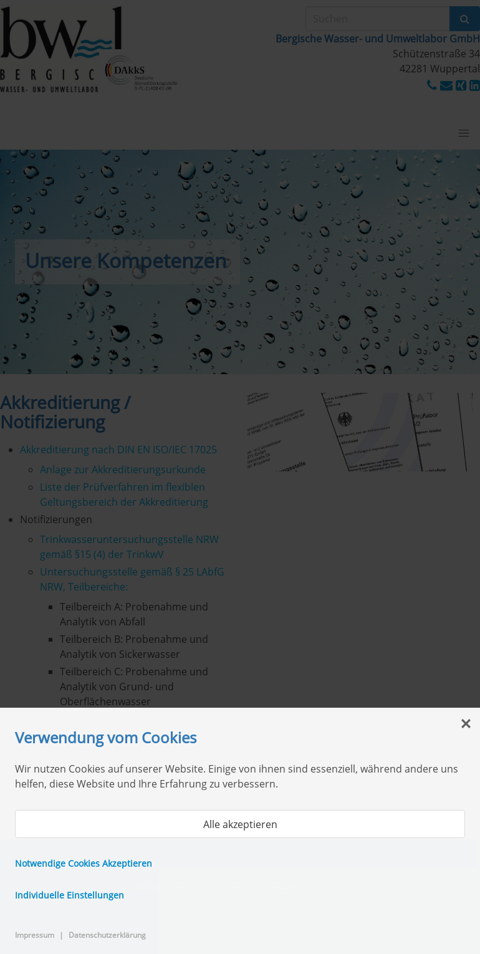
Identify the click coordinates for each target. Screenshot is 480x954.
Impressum (34, 935)
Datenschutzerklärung (107, 935)
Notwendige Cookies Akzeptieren (83, 863)
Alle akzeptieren (240, 824)
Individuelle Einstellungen (69, 895)
